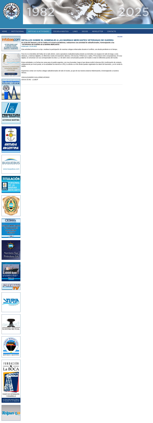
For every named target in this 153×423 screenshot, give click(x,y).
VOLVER (119, 36)
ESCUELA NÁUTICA (61, 31)
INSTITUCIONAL (17, 31)
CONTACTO (111, 31)
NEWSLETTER (97, 31)
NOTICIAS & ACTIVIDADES (38, 31)
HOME (4, 31)
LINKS (75, 31)
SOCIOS (85, 31)
